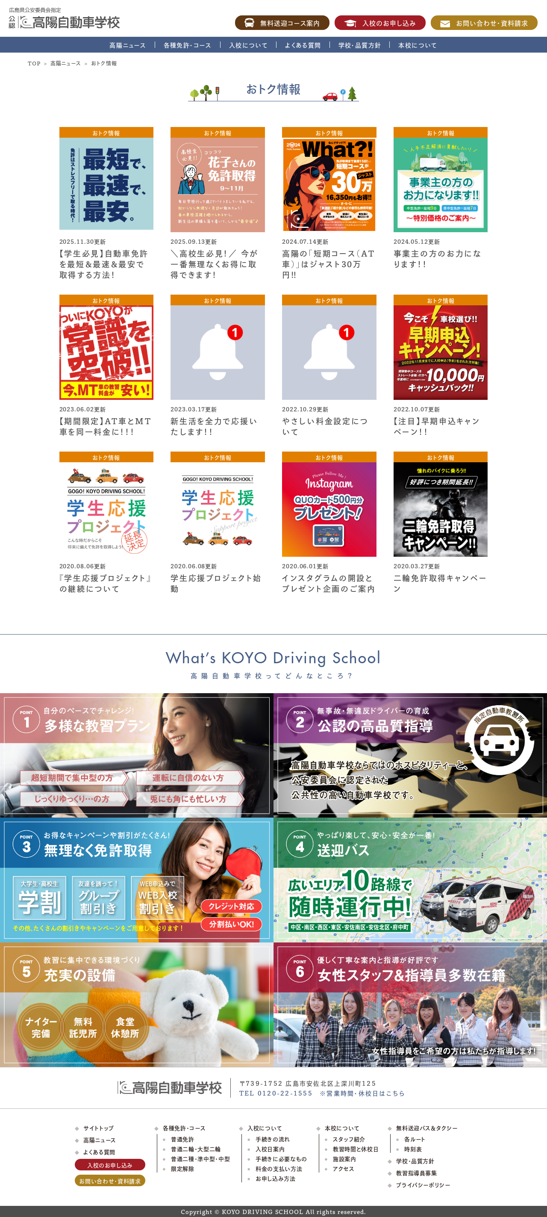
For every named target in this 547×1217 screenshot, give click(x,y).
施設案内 (344, 1158)
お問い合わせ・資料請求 (484, 22)
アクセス (344, 1168)
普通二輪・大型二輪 (196, 1148)
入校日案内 (270, 1148)
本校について (417, 45)
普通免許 (182, 1138)
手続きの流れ (273, 1138)
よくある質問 (303, 45)
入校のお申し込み (380, 22)
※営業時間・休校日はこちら (362, 1093)
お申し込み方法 (276, 1177)
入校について (248, 45)
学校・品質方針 (360, 45)
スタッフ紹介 (349, 1138)
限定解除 (182, 1168)
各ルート (415, 1138)
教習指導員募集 (416, 1172)
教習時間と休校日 (356, 1148)
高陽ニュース (127, 45)
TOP (34, 63)
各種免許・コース (188, 45)
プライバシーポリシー (423, 1184)
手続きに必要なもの (281, 1158)
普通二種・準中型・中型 (200, 1158)
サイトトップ (98, 1127)
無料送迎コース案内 (282, 22)
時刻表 (413, 1148)
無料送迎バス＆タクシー (426, 1127)
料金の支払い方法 (279, 1168)
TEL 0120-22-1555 (276, 1093)
